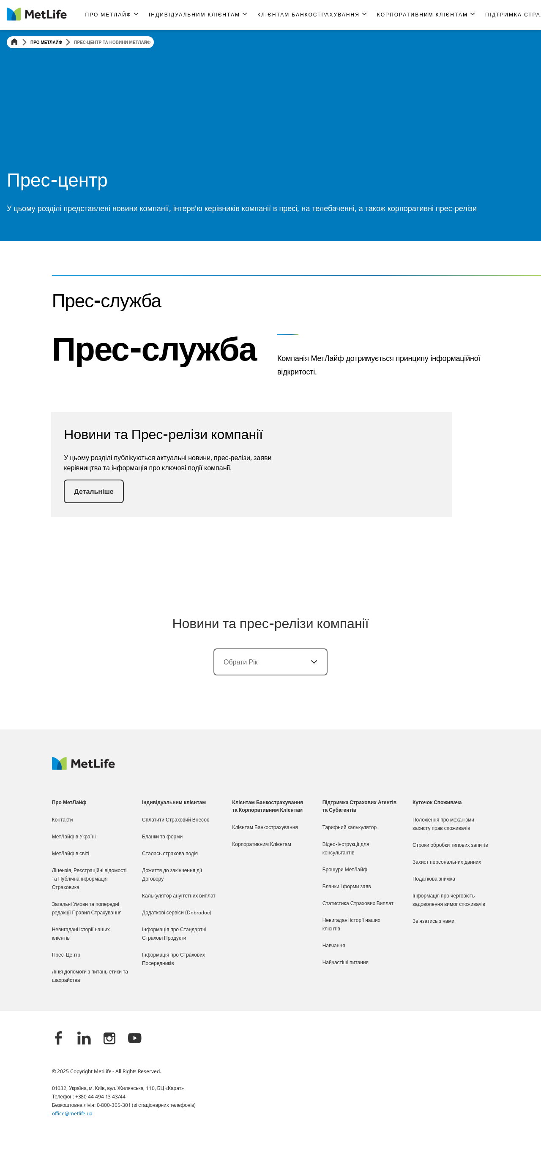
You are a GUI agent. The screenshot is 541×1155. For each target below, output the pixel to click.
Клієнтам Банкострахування (265, 827)
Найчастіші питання (345, 962)
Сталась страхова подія (170, 854)
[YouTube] (135, 1039)
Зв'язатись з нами (433, 921)
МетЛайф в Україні (74, 837)
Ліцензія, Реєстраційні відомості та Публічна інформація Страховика (89, 879)
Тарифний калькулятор (349, 827)
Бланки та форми (162, 837)
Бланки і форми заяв (346, 886)
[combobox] (270, 661)
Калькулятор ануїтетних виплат (179, 896)
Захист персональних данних (447, 862)
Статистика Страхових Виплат (357, 903)
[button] (112, 15)
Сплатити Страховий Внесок (175, 820)
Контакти (62, 820)
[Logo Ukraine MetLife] (83, 768)
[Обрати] (309, 661)
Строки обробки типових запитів (450, 845)
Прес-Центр (66, 955)
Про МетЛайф (46, 42)
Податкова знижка (434, 879)
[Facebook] (59, 1039)
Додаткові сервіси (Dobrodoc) (176, 913)
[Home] (14, 42)
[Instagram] (109, 1039)
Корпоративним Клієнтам (261, 844)
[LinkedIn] (84, 1039)
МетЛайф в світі (71, 854)
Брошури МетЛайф (344, 870)
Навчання (333, 946)
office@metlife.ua (72, 1113)
